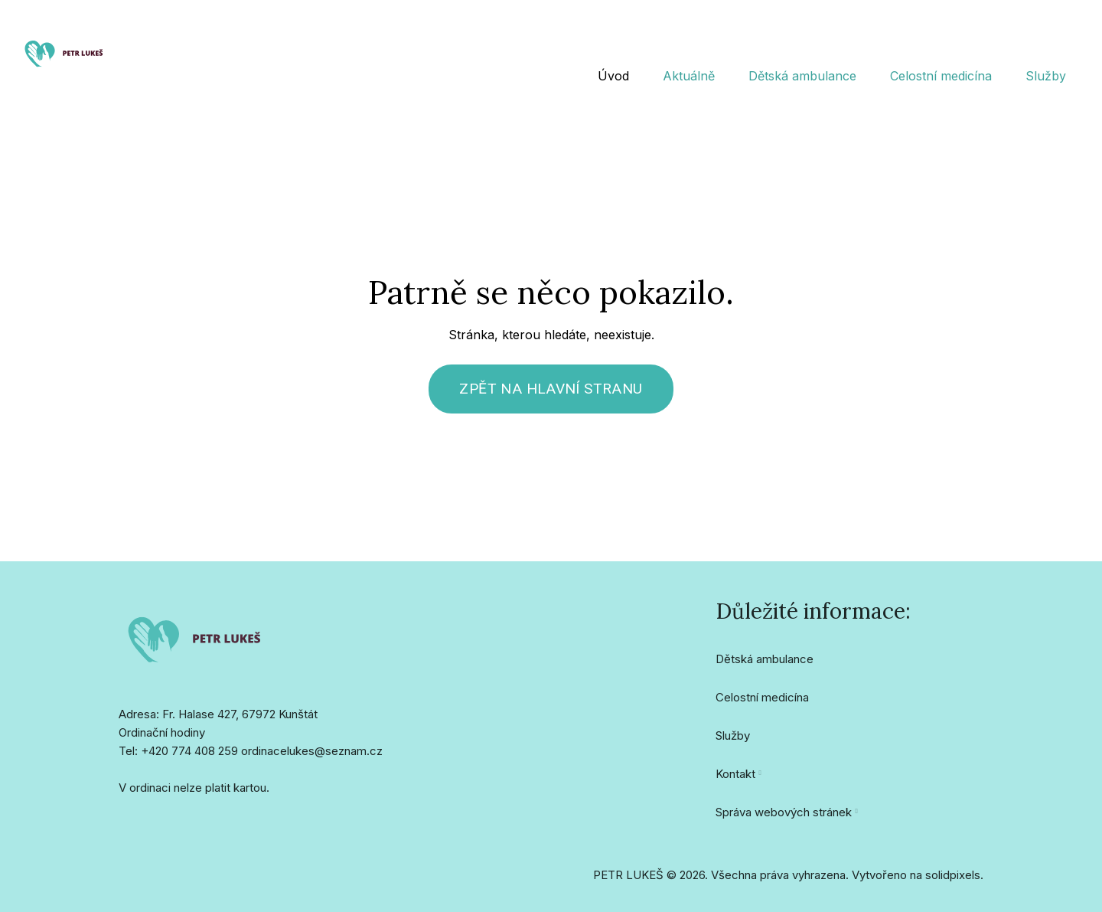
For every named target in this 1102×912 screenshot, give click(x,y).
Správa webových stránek (784, 819)
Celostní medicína (762, 704)
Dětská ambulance (764, 666)
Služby (733, 742)
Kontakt (735, 780)
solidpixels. (954, 881)
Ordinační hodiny (162, 739)
